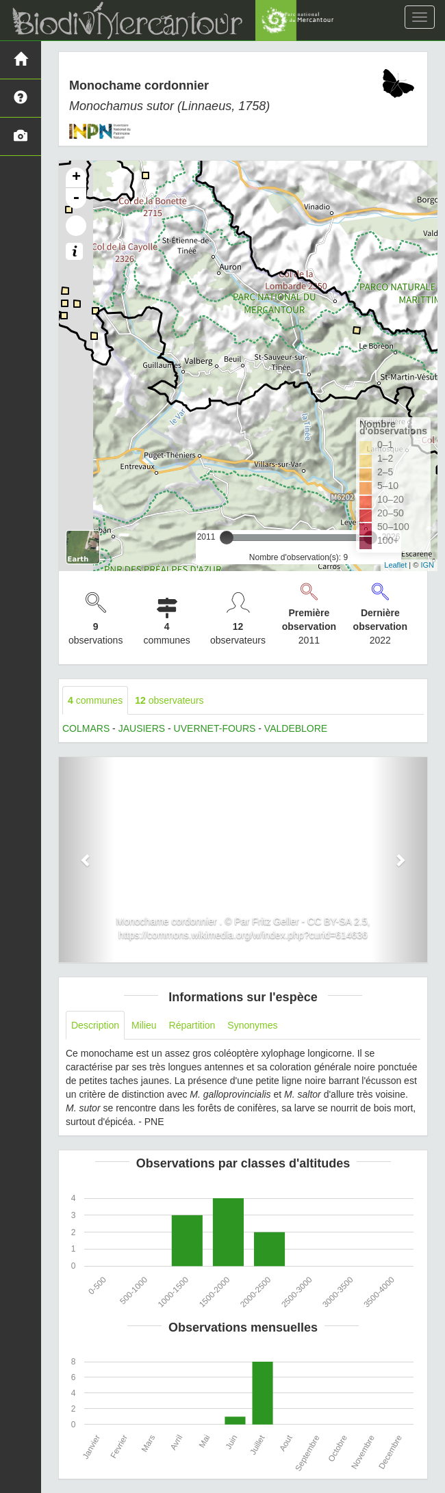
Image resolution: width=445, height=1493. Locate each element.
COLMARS (86, 728)
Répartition (192, 1025)
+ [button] (76, 178)
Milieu (144, 1025)
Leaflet (395, 565)
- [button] (76, 198)
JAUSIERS (141, 728)
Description (95, 1025)
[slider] (226, 537)
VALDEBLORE (295, 728)
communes (95, 700)
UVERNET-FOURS (215, 728)
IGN (427, 565)
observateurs (169, 700)
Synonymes (252, 1025)
